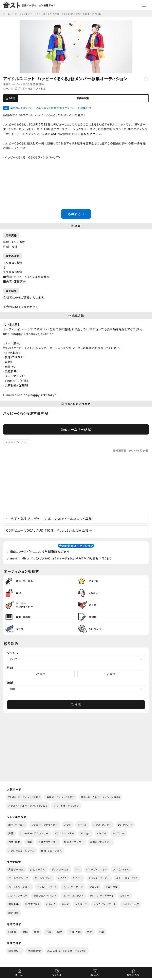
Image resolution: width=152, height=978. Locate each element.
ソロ (77, 869)
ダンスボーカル (60, 869)
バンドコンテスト (17, 895)
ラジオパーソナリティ (102, 895)
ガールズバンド (43, 878)
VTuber (101, 833)
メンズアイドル (121, 869)
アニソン (94, 886)
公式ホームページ (76, 429)
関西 (60, 931)
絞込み (95, 974)
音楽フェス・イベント (44, 895)
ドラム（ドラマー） (46, 886)
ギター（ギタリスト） (127, 878)
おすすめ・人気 (131, 904)
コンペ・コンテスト (73, 895)
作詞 (29, 842)
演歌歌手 (13, 904)
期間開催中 (14, 950)
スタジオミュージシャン (21, 850)
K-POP (62, 878)
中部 (48, 931)
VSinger (86, 833)
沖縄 (101, 931)
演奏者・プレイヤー (100, 842)
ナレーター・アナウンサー (34, 833)
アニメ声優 (111, 886)
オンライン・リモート (104, 904)
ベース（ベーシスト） (19, 886)
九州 (90, 931)
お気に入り (133, 974)
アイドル (41, 88)
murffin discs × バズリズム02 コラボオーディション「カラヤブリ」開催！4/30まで (61, 558)
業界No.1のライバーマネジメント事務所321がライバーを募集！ (50, 108)
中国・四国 (75, 931)
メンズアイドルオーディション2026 (27, 805)
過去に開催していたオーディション (66, 950)
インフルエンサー (64, 833)
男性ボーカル (16, 869)
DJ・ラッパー (125, 824)
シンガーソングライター (44, 824)
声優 (11, 833)
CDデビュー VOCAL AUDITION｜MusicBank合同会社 (49, 530)
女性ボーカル (37, 869)
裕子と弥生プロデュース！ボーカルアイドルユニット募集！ (50, 518)
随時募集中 (34, 950)
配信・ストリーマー (99, 878)
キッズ (65, 904)
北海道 (12, 931)
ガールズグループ (18, 878)
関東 (36, 931)
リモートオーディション (66, 805)
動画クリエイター (74, 842)
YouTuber (119, 833)
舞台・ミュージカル (51, 850)
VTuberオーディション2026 (24, 797)
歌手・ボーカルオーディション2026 (100, 797)
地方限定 (13, 912)
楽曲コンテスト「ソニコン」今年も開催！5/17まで (39, 551)
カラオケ (125, 895)
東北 (25, 931)
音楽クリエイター (48, 842)
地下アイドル (32, 904)
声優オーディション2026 (60, 797)
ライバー (77, 878)
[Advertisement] (76, 483)
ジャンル (57, 974)
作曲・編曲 (14, 842)
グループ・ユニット (18, 442)
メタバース (81, 904)
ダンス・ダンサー (102, 824)
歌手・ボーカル (24, 88)
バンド (67, 824)
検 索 (76, 704)
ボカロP (50, 904)
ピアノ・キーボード (73, 886)
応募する (76, 214)
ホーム (19, 974)
